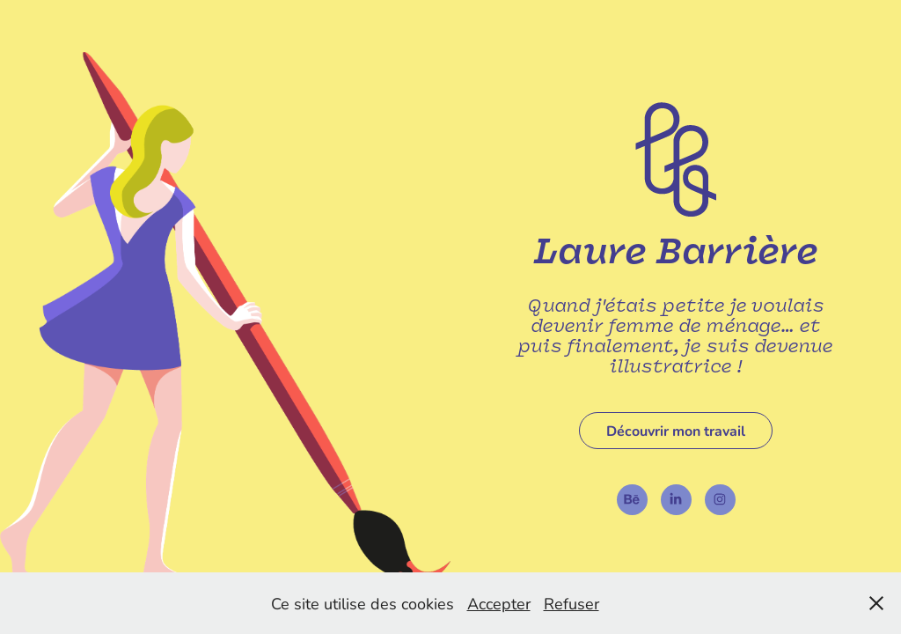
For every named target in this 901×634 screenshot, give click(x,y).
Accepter (499, 603)
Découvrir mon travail (675, 430)
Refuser (571, 603)
